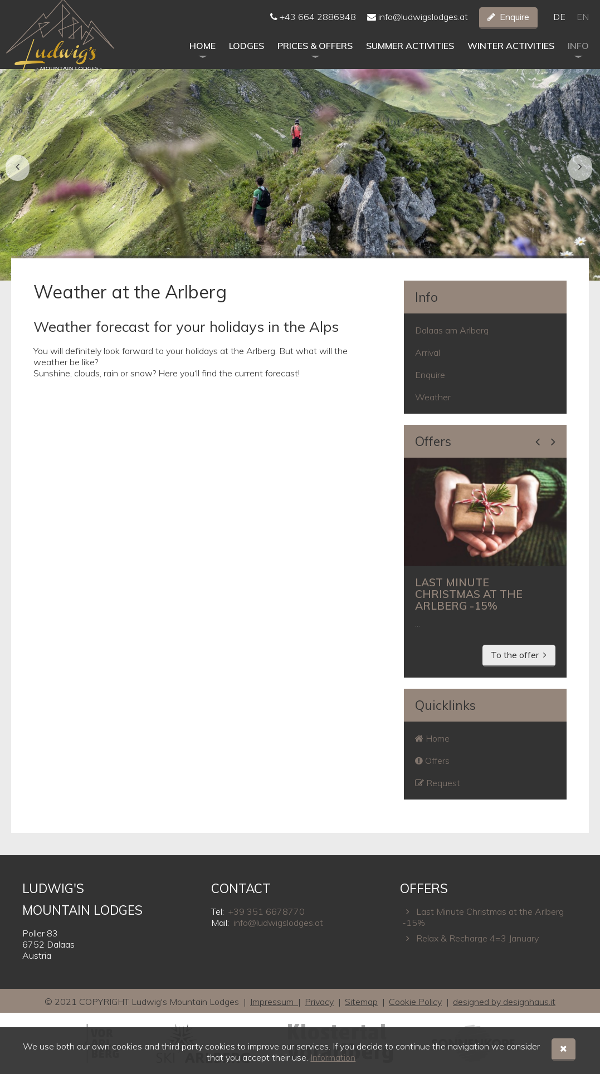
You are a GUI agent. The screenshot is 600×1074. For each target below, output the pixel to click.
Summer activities (410, 56)
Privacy (319, 1001)
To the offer (515, 654)
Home (202, 56)
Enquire (514, 22)
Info (578, 56)
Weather (433, 397)
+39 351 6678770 (266, 911)
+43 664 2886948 (313, 22)
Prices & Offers (315, 56)
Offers (433, 441)
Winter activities (510, 56)
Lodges (246, 56)
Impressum (274, 1001)
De (559, 22)
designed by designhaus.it (504, 1001)
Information (332, 1057)
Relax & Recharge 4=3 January (470, 938)
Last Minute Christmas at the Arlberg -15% (483, 917)
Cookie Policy (415, 1001)
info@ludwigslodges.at (417, 22)
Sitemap (361, 1001)
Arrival (427, 352)
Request (437, 782)
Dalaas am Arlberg (452, 330)
